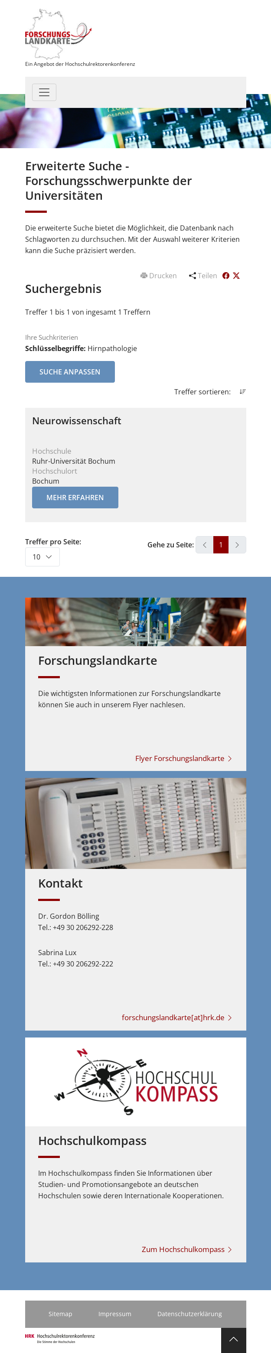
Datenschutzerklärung (189, 1314)
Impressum (114, 1314)
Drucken (159, 275)
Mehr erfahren (75, 497)
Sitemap (60, 1314)
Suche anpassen (70, 372)
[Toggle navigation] (44, 92)
